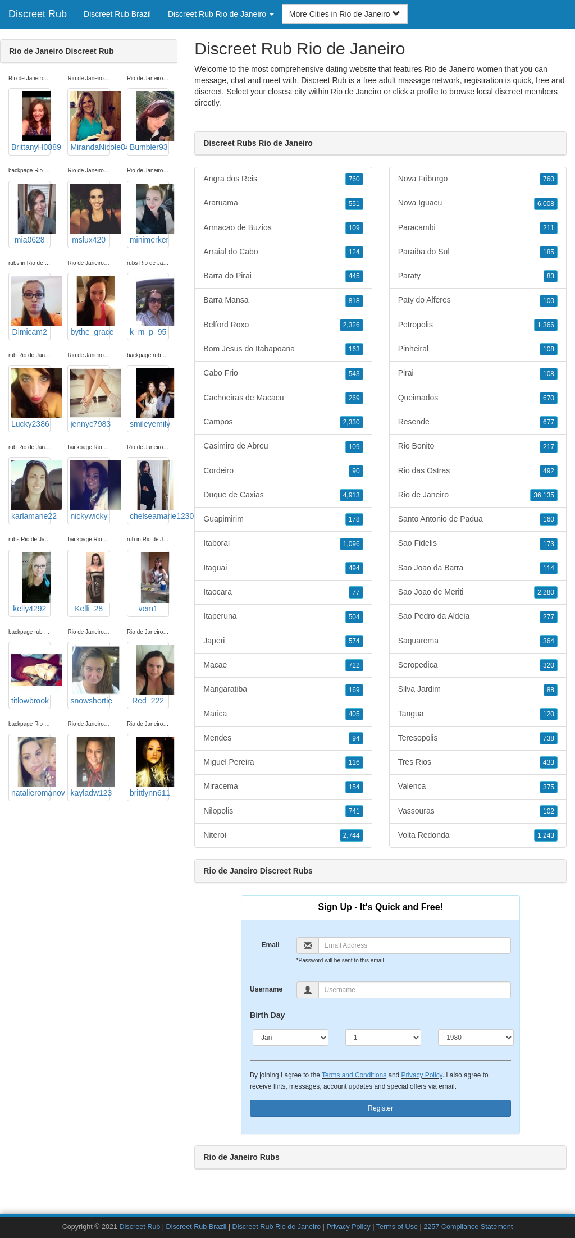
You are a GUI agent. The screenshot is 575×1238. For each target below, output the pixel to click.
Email (271, 945)
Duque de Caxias (283, 495)
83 (550, 276)
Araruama (283, 203)
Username (266, 989)
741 (354, 811)
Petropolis (478, 325)
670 (548, 398)
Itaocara (283, 592)
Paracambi (478, 228)
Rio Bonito (478, 446)
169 (354, 690)
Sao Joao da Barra (478, 568)
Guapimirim (283, 519)
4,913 (351, 495)
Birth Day (267, 1015)
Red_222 (149, 675)
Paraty (478, 276)
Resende (478, 422)
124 (354, 252)
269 (354, 398)
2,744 (351, 835)
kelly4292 (31, 582)
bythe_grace (89, 306)
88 (550, 690)
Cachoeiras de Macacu (283, 398)
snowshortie (89, 675)
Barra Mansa (283, 300)
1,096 (351, 544)
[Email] (415, 945)
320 (548, 665)
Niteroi (283, 835)
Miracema (283, 786)
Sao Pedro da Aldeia (478, 616)
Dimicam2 (31, 306)
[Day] (383, 1037)
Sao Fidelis (478, 543)
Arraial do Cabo (283, 252)
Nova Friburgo (478, 179)
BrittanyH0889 (31, 121)
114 (548, 568)
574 (354, 641)
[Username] (415, 989)
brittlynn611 (149, 767)
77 (355, 592)
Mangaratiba (283, 689)
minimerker (149, 214)
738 (548, 738)
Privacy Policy (421, 1075)
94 (355, 738)
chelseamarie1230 (149, 490)
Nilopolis (283, 811)
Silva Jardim (478, 689)
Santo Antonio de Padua (478, 519)
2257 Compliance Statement (468, 1227)
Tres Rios (478, 762)
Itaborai (283, 543)
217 (548, 447)
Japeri (283, 641)
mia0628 (31, 214)
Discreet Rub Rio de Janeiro (276, 1227)
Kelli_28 (89, 582)
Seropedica (478, 665)
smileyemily (149, 398)
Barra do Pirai (283, 276)
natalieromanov (31, 767)
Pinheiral (478, 349)
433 (548, 762)
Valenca (478, 786)
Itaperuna (283, 616)
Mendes (283, 738)
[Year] (476, 1037)
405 (354, 714)
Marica (283, 714)
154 (354, 787)
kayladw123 (89, 767)
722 (354, 665)
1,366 (545, 325)
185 (548, 252)
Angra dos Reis (283, 179)
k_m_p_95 (149, 306)
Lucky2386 (31, 398)
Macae (283, 665)
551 (354, 204)
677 (548, 422)
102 (548, 811)
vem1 (149, 582)
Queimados (478, 398)
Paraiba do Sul (478, 252)
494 (354, 568)
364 (548, 641)
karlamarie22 (31, 490)
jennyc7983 (89, 398)
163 (354, 349)
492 (548, 471)
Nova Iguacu (478, 203)
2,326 (351, 325)
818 (354, 301)
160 (548, 519)
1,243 (545, 835)
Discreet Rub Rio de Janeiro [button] (221, 14)
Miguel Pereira (283, 762)
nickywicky (89, 490)
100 (548, 301)
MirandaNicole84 (89, 121)
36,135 (543, 495)
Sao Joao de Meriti (478, 592)
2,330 (351, 422)
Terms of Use (397, 1227)
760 (354, 179)
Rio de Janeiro (356, 91)
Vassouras (478, 811)
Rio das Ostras (478, 471)
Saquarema (478, 641)
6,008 (545, 204)
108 (548, 349)
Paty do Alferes (478, 300)
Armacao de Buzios (283, 228)
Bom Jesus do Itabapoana (283, 349)
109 (354, 228)
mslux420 (89, 214)
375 (548, 787)
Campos (283, 422)
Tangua (478, 714)
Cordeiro (283, 471)
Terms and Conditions (354, 1075)
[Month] (290, 1037)
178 (354, 519)
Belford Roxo (283, 325)
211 (548, 228)
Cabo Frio (283, 373)
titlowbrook (31, 675)
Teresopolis (478, 738)
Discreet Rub (37, 14)
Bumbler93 (149, 121)
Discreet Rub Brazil (117, 14)
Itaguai (283, 568)
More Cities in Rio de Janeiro (344, 14)
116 (354, 762)
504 (354, 617)
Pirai (478, 373)
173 (548, 544)
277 (548, 617)
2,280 (545, 592)
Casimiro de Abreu (283, 446)
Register (380, 1108)
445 (354, 276)
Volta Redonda (478, 835)
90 (355, 471)
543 (354, 374)
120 (548, 714)
